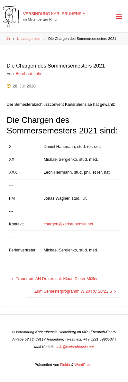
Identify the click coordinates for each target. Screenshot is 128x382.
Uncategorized (29, 39)
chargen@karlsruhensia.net (68, 224)
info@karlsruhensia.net (75, 347)
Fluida (64, 365)
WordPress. (84, 365)
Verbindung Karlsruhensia (54, 14)
